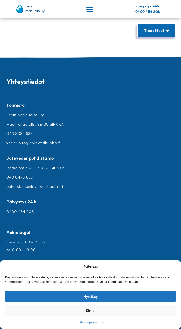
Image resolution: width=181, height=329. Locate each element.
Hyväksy (90, 296)
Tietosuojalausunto (90, 322)
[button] (89, 9)
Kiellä (90, 310)
